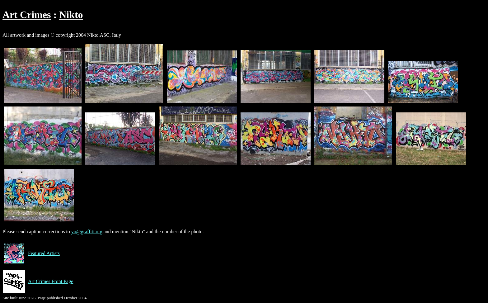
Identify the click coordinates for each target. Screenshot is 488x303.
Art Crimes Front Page (37, 281)
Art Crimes (26, 14)
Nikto (71, 14)
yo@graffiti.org (86, 231)
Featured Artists (31, 253)
